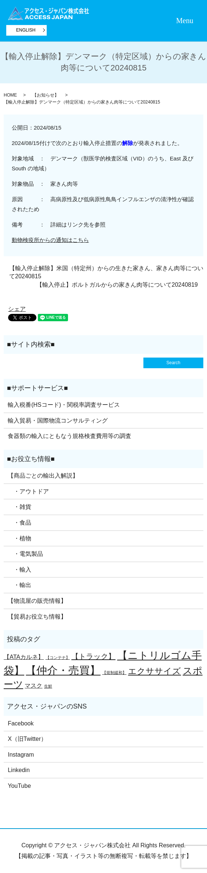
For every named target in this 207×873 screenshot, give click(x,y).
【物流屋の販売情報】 (37, 601)
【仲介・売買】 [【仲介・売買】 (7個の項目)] (63, 670)
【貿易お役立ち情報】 (37, 616)
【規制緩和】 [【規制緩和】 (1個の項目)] (114, 672)
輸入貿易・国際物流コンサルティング (58, 420)
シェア (17, 309)
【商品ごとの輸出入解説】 (43, 475)
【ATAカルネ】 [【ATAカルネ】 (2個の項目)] (24, 656)
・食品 (19, 522)
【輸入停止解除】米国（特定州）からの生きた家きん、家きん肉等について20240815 (106, 272)
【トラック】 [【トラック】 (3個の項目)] (93, 656)
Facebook (20, 723)
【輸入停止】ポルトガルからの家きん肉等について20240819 (117, 285)
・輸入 (19, 569)
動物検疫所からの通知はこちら (50, 240)
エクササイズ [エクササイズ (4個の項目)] (154, 671)
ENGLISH (26, 30)
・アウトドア (28, 491)
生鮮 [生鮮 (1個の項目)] (48, 686)
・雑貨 (19, 507)
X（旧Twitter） (27, 739)
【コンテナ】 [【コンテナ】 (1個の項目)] (58, 657)
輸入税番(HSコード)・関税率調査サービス (64, 405)
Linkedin (19, 770)
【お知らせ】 (45, 95)
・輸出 (19, 585)
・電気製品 (25, 554)
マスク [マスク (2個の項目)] (33, 685)
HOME (10, 95)
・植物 (19, 538)
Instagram (21, 754)
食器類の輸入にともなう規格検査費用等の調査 (69, 436)
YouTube (19, 786)
